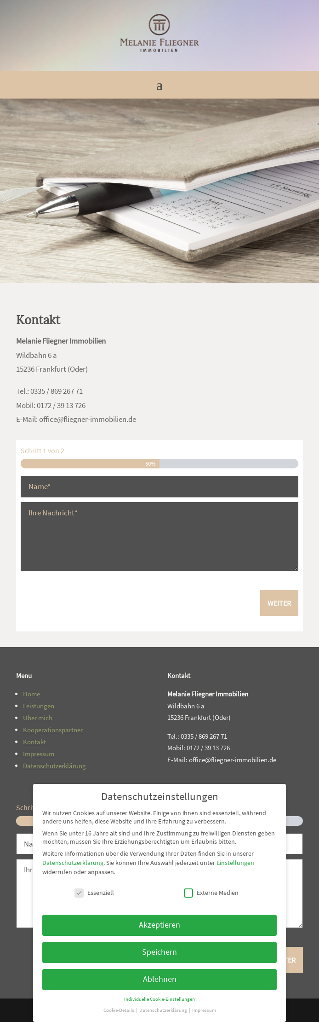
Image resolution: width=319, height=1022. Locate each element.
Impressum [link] (38, 753)
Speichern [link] (159, 952)
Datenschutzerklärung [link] (54, 765)
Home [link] (31, 693)
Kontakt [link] (34, 741)
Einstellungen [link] (235, 862)
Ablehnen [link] (160, 979)
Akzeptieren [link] (159, 925)
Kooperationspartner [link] (53, 729)
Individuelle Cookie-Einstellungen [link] (159, 999)
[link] (159, 61)
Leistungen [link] (38, 705)
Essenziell (94, 892)
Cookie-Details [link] (119, 1010)
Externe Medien (211, 892)
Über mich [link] (37, 717)
